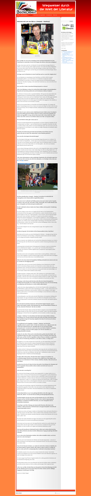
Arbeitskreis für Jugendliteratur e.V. (67, 51)
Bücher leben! (19, 493)
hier (18, 160)
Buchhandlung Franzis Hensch (67, 57)
